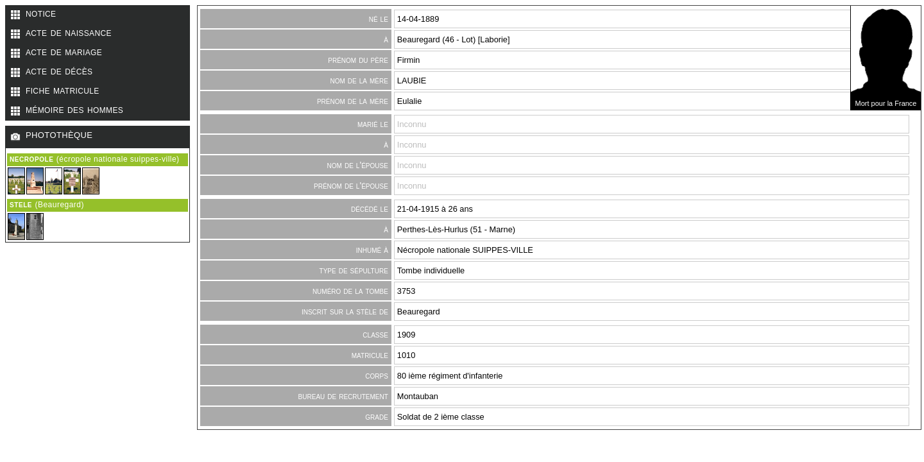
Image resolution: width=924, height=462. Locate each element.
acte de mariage (64, 51)
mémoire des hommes (74, 109)
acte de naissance (69, 32)
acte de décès (59, 70)
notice (41, 12)
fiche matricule (62, 89)
